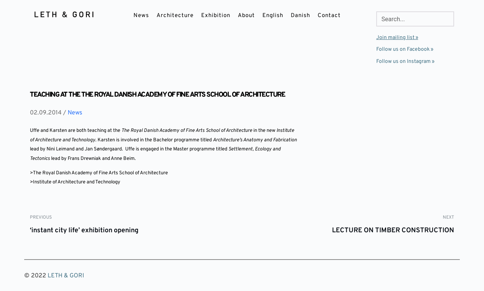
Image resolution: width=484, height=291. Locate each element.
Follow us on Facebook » (404, 49)
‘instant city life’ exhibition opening (84, 230)
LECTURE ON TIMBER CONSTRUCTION (393, 230)
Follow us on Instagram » (405, 61)
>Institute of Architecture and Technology (75, 182)
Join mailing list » (397, 37)
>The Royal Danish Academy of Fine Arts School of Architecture (99, 173)
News (75, 113)
